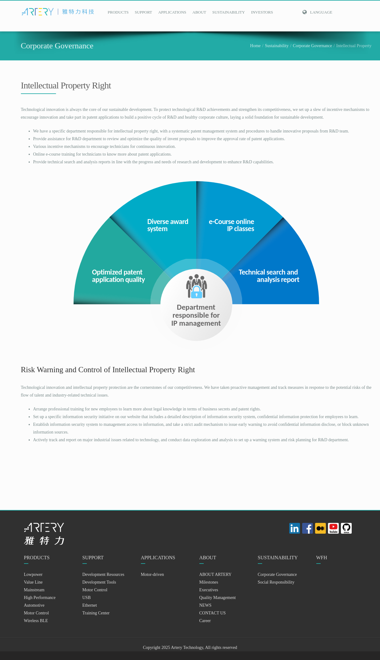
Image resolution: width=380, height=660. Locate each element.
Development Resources (103, 574)
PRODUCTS (118, 12)
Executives (208, 590)
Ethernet (89, 605)
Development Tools (99, 582)
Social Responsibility (276, 582)
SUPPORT (143, 12)
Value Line (33, 582)
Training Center (96, 613)
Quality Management (217, 597)
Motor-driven (152, 574)
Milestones (208, 582)
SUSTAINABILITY (228, 12)
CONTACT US (212, 613)
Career (205, 620)
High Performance (40, 597)
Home (255, 45)
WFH (321, 557)
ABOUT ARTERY (215, 574)
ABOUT (199, 12)
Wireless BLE (36, 620)
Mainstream (34, 590)
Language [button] (317, 12)
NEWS (205, 605)
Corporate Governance (312, 45)
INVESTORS (262, 12)
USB (86, 597)
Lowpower (33, 574)
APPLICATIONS (172, 12)
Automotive (34, 605)
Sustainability (277, 45)
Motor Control (36, 613)
